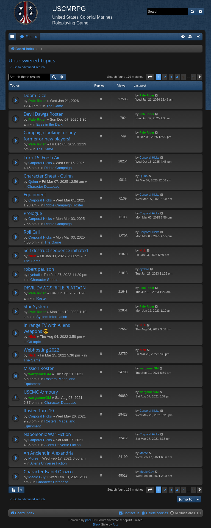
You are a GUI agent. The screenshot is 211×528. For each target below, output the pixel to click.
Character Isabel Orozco (48, 472)
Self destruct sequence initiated (56, 250)
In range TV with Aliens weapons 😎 (47, 328)
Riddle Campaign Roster (63, 205)
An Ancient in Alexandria (49, 453)
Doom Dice (35, 95)
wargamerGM (39, 374)
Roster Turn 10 (39, 411)
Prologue (33, 213)
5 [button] (183, 76)
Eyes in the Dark (49, 124)
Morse (33, 458)
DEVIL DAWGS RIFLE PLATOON (55, 288)
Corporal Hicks (40, 163)
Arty (115, 524)
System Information (51, 317)
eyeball (34, 275)
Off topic (34, 342)
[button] (150, 77)
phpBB (89, 520)
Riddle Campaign (58, 168)
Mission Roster (39, 368)
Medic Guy (36, 477)
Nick (32, 256)
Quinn (33, 181)
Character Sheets (44, 280)
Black (96, 524)
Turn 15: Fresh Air (42, 157)
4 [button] (177, 76)
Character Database (43, 186)
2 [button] (165, 76)
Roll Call (32, 232)
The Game (54, 106)
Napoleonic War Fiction (47, 434)
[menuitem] (28, 37)
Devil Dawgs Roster (43, 114)
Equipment (35, 195)
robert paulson (39, 269)
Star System (36, 306)
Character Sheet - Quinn (48, 176)
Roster (41, 298)
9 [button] (194, 76)
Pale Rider (37, 101)
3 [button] (171, 76)
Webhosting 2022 (41, 350)
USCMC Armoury (41, 392)
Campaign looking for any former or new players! (50, 135)
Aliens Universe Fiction (62, 445)
